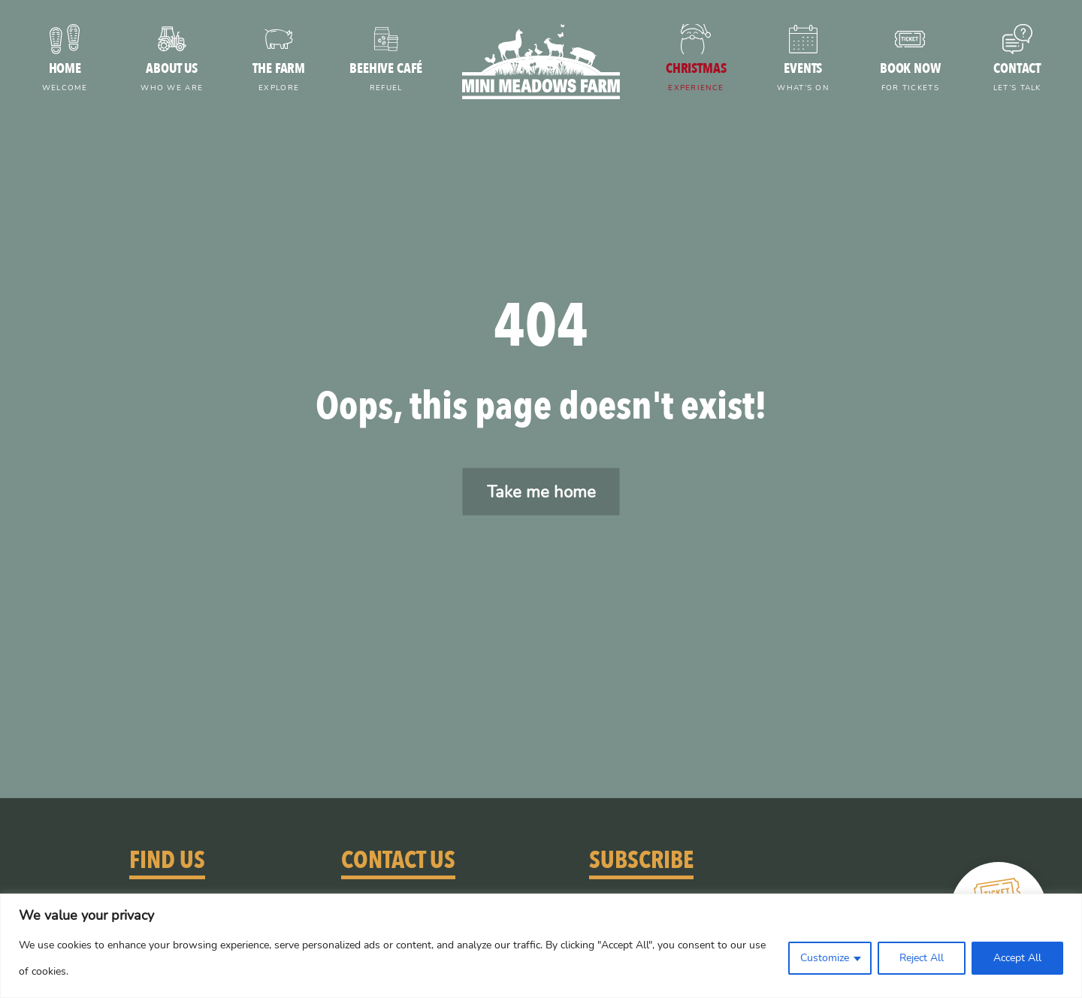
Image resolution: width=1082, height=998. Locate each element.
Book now (910, 78)
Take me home (541, 491)
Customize (824, 958)
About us (172, 78)
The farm (279, 78)
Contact (1017, 78)
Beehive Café (386, 78)
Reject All (921, 958)
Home (65, 78)
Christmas (696, 78)
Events (803, 78)
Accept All (1017, 958)
